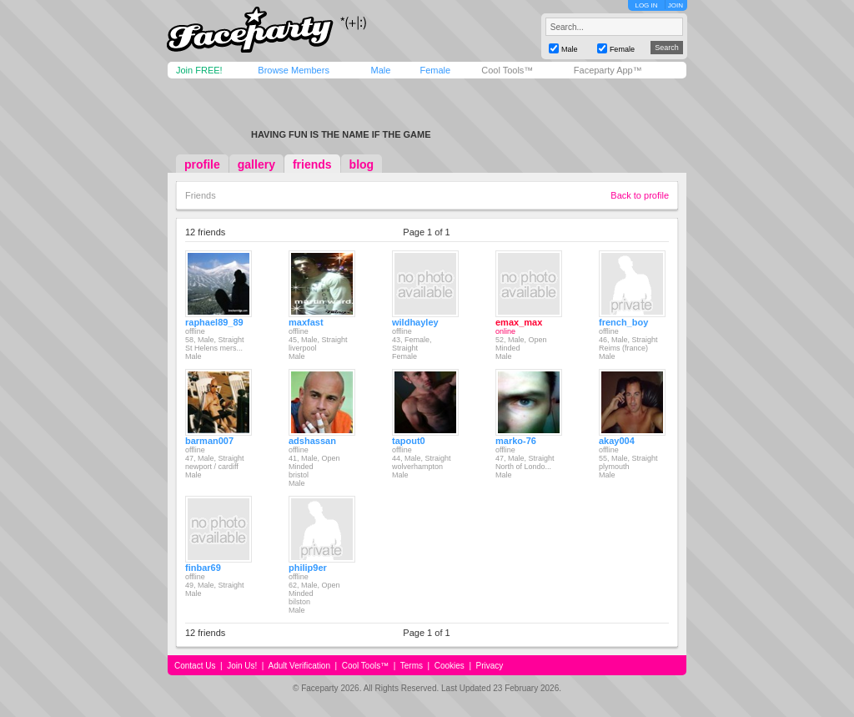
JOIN (675, 5)
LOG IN (646, 5)
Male (380, 70)
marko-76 (515, 441)
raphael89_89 (214, 322)
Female (434, 70)
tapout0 (408, 441)
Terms (411, 665)
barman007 (209, 441)
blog (361, 164)
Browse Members (293, 70)
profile (202, 164)
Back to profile (639, 195)
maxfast (306, 322)
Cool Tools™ (507, 70)
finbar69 (203, 568)
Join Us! (242, 665)
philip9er (308, 568)
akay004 (617, 441)
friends (312, 164)
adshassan (312, 441)
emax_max (518, 322)
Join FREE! (199, 70)
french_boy (623, 322)
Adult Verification (299, 665)
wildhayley (415, 322)
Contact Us (194, 665)
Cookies (450, 665)
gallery (256, 164)
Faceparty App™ (608, 70)
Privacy (490, 665)
